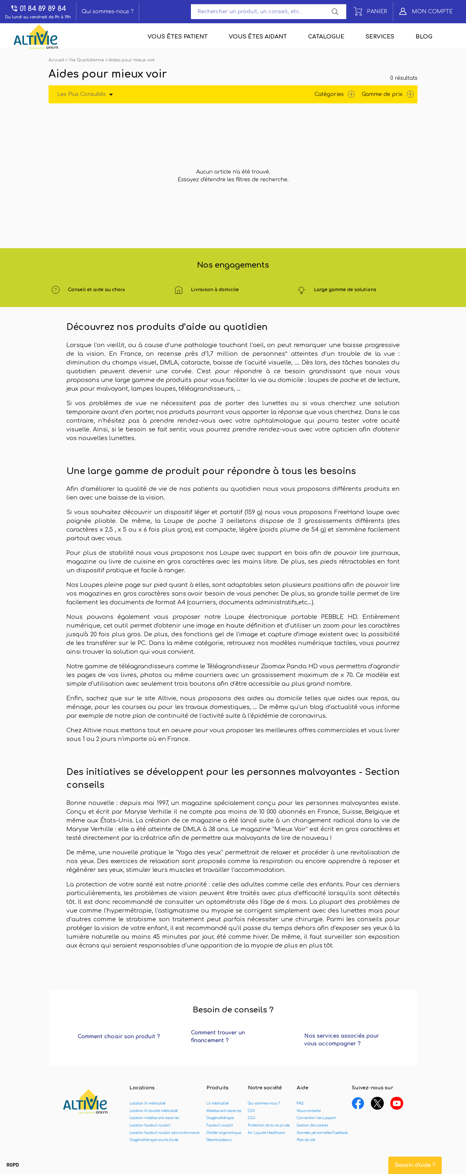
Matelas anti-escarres (223, 1111)
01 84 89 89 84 (38, 9)
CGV (251, 1111)
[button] (13, 1165)
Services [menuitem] (380, 37)
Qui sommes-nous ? (108, 12)
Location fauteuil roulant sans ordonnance (164, 1133)
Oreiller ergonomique (223, 1133)
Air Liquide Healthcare (266, 1133)
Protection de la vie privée (269, 1125)
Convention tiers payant (316, 1118)
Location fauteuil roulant (149, 1125)
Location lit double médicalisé (153, 1111)
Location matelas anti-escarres (154, 1118)
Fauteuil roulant (219, 1125)
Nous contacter (309, 1111)
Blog (424, 37)
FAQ (300, 1103)
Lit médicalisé (217, 1103)
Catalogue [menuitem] (326, 37)
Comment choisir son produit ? (119, 1037)
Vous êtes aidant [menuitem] (258, 37)
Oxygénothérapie (220, 1118)
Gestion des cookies (312, 1125)
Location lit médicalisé (147, 1103)
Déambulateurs (218, 1140)
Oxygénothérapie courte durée (153, 1140)
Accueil (57, 60)
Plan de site (306, 1140)
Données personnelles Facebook (322, 1133)
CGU (251, 1118)
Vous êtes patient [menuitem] (177, 37)
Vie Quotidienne (87, 60)
